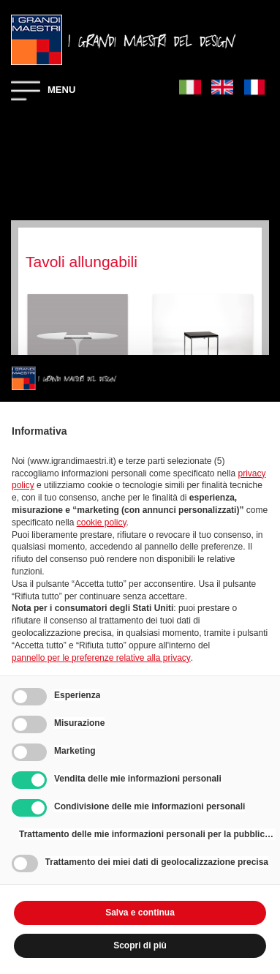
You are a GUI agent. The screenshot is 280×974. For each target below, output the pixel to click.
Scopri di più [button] (140, 945)
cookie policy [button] (101, 522)
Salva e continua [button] (140, 912)
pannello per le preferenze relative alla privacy (101, 658)
